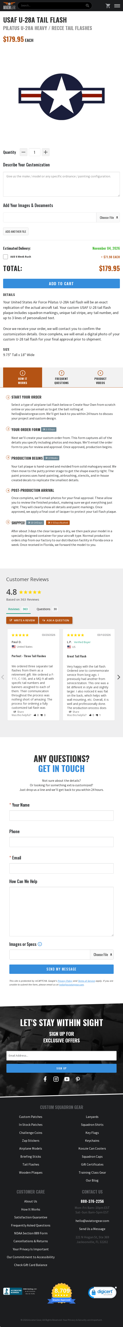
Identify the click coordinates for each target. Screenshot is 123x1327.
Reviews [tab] (13, 609)
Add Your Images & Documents (28, 205)
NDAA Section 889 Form (30, 1233)
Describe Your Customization (26, 164)
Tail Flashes (30, 1164)
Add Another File (15, 231)
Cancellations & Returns (30, 1241)
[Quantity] (34, 152)
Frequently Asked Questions (30, 1225)
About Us (30, 1201)
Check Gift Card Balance (30, 1265)
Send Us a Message (92, 1229)
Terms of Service (86, 980)
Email (16, 857)
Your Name (20, 804)
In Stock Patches (31, 1124)
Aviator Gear (34, 1319)
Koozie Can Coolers (92, 1148)
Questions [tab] (43, 609)
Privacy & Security (77, 1319)
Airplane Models (30, 1148)
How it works (22, 380)
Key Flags (92, 1133)
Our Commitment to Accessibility (31, 1257)
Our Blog (92, 1180)
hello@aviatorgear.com (71, 984)
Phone (14, 831)
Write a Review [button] (24, 620)
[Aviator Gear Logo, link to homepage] (9, 6)
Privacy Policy (65, 980)
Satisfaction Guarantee (30, 1217)
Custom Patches (30, 1117)
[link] (102, 1293)
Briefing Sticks (30, 1156)
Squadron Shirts (92, 1124)
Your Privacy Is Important (31, 1249)
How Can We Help (23, 881)
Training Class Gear (92, 1172)
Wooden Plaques (31, 1172)
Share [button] (19, 712)
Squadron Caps (92, 1156)
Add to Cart (61, 283)
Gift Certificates (92, 1164)
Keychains (92, 1140)
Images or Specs (25, 944)
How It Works (30, 1209)
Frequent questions (61, 380)
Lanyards (92, 1117)
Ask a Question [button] (58, 620)
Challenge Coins (30, 1133)
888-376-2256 (92, 1201)
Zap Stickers (30, 1140)
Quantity (9, 152)
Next (119, 677)
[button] (36, 715)
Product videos (100, 380)
